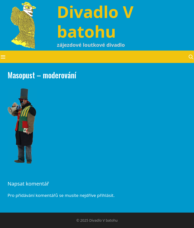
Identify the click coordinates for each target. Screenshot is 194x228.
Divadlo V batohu (95, 21)
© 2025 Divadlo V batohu (96, 220)
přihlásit (105, 195)
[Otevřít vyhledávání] (191, 57)
